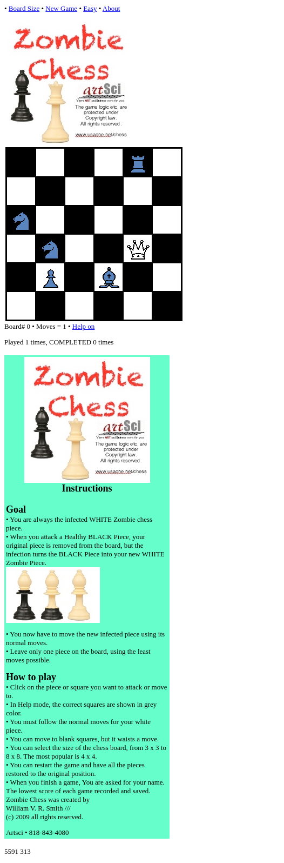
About (111, 8)
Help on (83, 326)
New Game (61, 8)
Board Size (24, 8)
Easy (90, 8)
